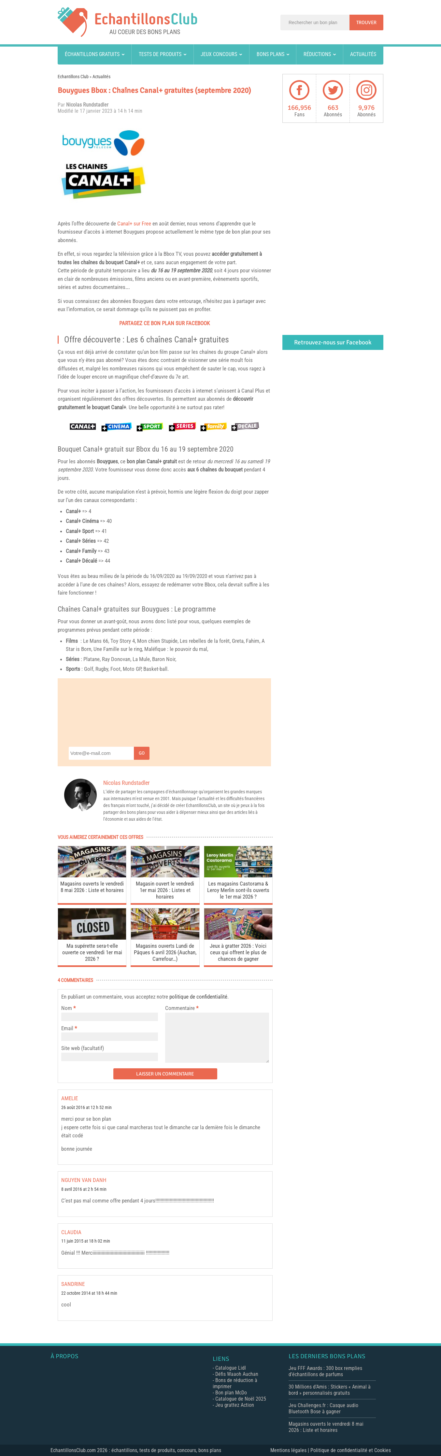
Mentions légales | (290, 1450)
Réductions (317, 54)
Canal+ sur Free (134, 223)
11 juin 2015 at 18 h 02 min (85, 1241)
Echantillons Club (73, 76)
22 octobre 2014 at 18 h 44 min (89, 1293)
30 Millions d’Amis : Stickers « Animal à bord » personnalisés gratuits (330, 1390)
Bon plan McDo (231, 1393)
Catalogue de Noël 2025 (240, 1399)
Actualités (363, 54)
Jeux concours (219, 54)
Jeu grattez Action (234, 1405)
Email (67, 1028)
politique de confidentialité (198, 996)
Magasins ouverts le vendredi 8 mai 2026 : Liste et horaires (92, 886)
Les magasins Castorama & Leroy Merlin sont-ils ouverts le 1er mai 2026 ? (238, 890)
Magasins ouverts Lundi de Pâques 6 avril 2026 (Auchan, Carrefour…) (165, 952)
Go (142, 753)
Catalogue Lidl (230, 1368)
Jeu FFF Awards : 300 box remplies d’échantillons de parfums (325, 1371)
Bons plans (270, 54)
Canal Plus (252, 390)
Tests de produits (160, 54)
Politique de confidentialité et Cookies (350, 1450)
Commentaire (181, 1008)
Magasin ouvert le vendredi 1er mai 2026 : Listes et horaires (165, 890)
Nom (66, 1008)
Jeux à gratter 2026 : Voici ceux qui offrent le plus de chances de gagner (238, 952)
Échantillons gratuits (92, 54)
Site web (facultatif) (82, 1048)
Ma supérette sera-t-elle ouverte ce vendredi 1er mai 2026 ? (92, 952)
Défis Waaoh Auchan (236, 1374)
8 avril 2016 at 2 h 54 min (84, 1189)
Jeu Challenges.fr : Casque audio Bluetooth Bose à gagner (323, 1408)
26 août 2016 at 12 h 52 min (86, 1107)
